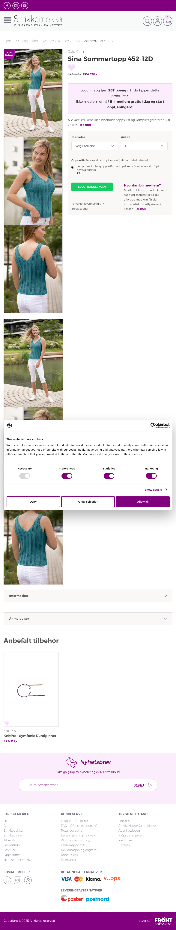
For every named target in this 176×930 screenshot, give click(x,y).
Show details (153, 489)
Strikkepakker (27, 41)
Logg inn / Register (74, 821)
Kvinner (48, 41)
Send (138, 785)
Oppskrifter (12, 855)
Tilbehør (9, 840)
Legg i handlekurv (92, 187)
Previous (5, 577)
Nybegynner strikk (17, 860)
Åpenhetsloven (129, 830)
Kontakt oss (69, 855)
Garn (7, 825)
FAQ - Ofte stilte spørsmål (79, 825)
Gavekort (10, 850)
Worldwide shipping (75, 840)
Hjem (8, 41)
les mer (85, 125)
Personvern (126, 840)
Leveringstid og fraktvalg (78, 835)
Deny (33, 501)
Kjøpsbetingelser (130, 835)
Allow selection (88, 501)
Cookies (124, 845)
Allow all (143, 501)
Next (61, 577)
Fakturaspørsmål (73, 845)
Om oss (124, 821)
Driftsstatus (69, 860)
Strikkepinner (13, 835)
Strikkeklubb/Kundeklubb (137, 825)
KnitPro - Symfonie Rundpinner (30, 736)
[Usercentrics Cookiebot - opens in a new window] (153, 425)
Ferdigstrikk (12, 845)
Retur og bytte (71, 830)
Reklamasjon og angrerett (80, 850)
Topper (63, 41)
